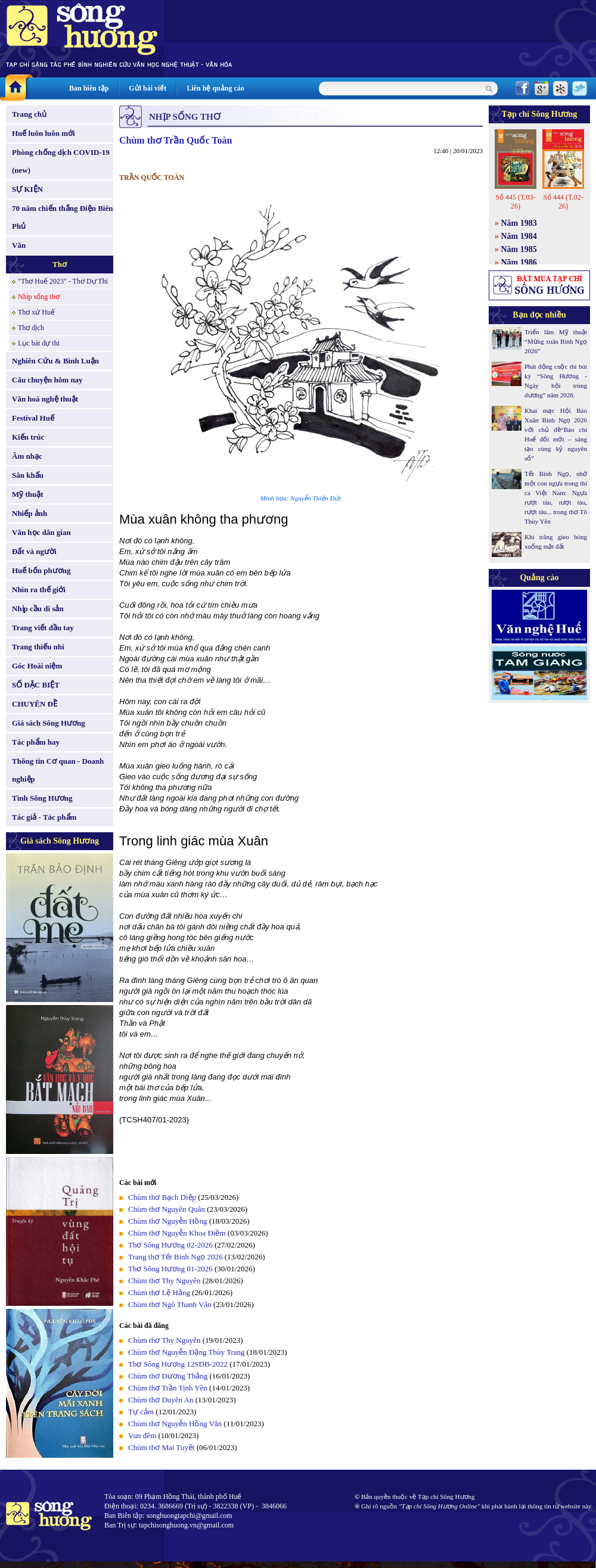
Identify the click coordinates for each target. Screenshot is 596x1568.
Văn (19, 245)
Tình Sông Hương (42, 798)
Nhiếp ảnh (29, 513)
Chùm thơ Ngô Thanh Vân (170, 1304)
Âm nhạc (27, 456)
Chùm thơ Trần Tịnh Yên (167, 1387)
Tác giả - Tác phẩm (44, 817)
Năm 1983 (519, 223)
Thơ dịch (31, 327)
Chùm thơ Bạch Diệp (162, 1197)
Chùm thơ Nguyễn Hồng (167, 1221)
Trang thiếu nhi (38, 646)
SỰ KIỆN (27, 189)
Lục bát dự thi (39, 343)
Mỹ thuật (28, 494)
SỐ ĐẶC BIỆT (36, 684)
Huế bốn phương (41, 570)
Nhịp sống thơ (39, 297)
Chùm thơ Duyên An (160, 1399)
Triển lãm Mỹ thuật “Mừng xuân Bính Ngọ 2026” (555, 341)
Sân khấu (28, 475)
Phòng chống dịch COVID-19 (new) (61, 161)
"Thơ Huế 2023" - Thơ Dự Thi (63, 281)
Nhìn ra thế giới (39, 589)
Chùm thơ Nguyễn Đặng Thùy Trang (186, 1352)
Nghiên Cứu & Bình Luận (55, 360)
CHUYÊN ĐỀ (34, 703)
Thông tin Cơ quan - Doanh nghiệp (58, 770)
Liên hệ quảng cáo (215, 88)
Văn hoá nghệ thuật (45, 398)
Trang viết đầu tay (43, 627)
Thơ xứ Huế (36, 312)
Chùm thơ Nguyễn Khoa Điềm (177, 1232)
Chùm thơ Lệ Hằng (159, 1292)
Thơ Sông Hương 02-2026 (170, 1244)
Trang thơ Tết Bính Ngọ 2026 (175, 1256)
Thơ (59, 264)
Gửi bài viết (147, 88)
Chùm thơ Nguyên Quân (166, 1209)
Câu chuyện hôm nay (47, 379)
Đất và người (34, 551)
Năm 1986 (519, 262)
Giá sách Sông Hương (48, 722)
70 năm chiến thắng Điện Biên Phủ (62, 217)
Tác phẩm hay (36, 742)
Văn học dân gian (41, 532)
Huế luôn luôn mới (43, 133)
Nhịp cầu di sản (38, 608)
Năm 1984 (519, 236)
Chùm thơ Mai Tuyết (161, 1447)
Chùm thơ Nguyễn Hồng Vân (175, 1423)
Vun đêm (142, 1435)
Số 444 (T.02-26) (563, 201)
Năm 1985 (519, 249)
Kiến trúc (28, 437)
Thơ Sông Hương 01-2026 (170, 1268)
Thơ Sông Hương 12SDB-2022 (178, 1363)
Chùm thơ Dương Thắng (167, 1375)
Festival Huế (33, 417)
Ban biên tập (88, 88)
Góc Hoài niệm (37, 665)
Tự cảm (141, 1411)
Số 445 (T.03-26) (515, 201)
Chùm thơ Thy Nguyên (164, 1280)
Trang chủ (29, 114)
